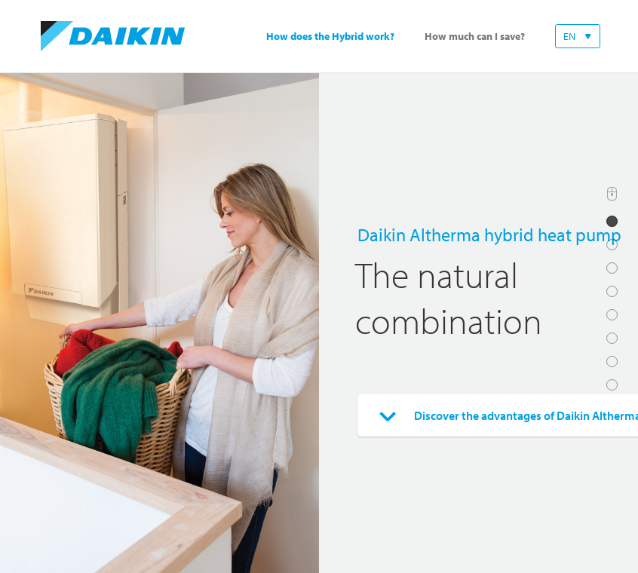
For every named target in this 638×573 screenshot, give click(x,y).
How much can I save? (475, 36)
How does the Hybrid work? (330, 36)
